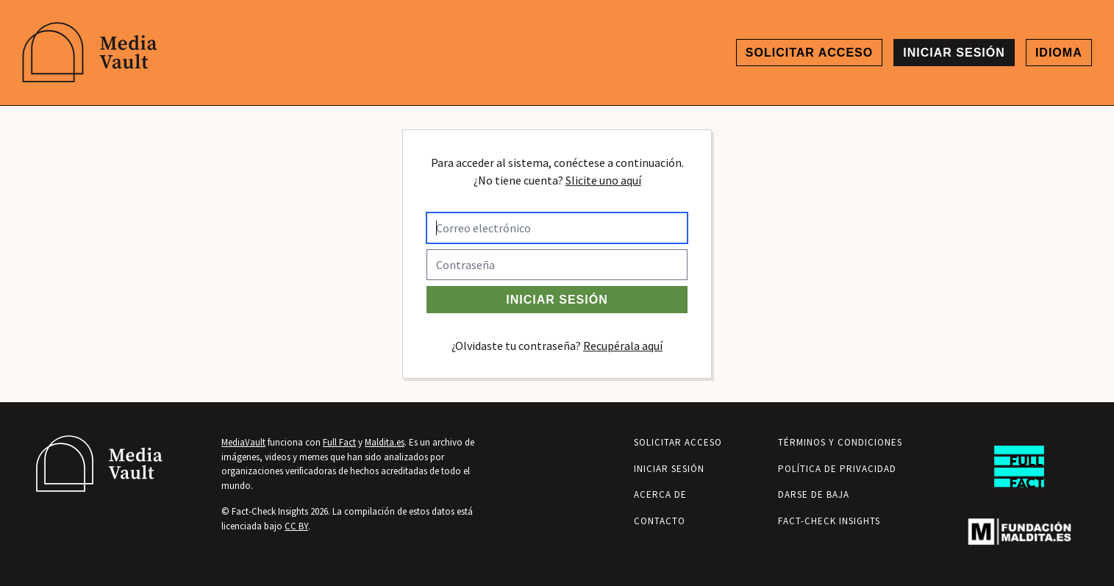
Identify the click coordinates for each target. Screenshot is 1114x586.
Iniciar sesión (953, 52)
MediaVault (243, 442)
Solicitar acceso (809, 52)
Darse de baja (813, 494)
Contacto (659, 521)
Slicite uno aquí (603, 180)
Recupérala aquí (623, 345)
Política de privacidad (837, 468)
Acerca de (660, 494)
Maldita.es (384, 442)
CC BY (296, 526)
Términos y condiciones (840, 442)
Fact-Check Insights (829, 521)
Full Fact (339, 442)
